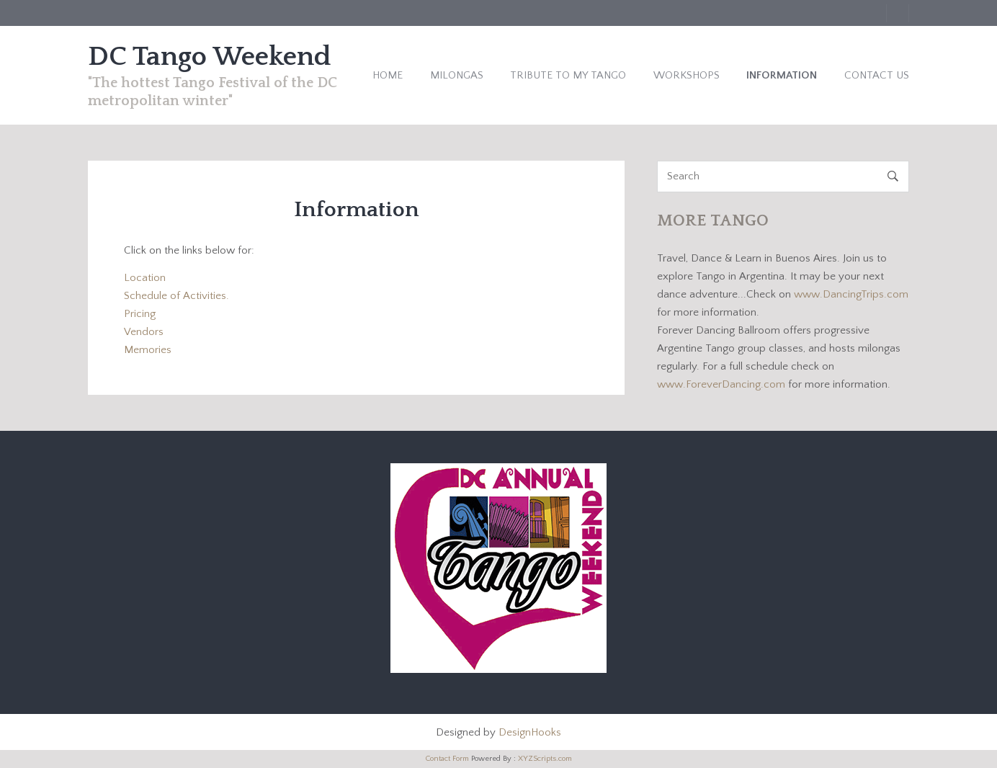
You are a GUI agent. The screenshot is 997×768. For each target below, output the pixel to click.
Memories (147, 350)
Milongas (456, 75)
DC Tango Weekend (209, 57)
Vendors (144, 332)
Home (387, 75)
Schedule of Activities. (176, 296)
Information (781, 75)
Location (145, 278)
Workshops (686, 75)
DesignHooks (529, 732)
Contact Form (447, 758)
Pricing (140, 314)
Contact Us (876, 75)
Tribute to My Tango (568, 75)
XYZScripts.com (545, 758)
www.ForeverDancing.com (722, 384)
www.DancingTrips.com (851, 294)
